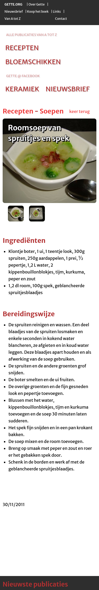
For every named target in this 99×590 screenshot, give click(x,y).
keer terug (79, 111)
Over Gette (37, 4)
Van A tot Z (12, 19)
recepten (22, 48)
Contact (61, 19)
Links (57, 11)
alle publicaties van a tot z (31, 34)
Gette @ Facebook (23, 76)
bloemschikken (33, 62)
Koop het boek (38, 11)
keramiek (22, 89)
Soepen (52, 111)
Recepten (18, 111)
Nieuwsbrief (13, 11)
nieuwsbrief (67, 89)
